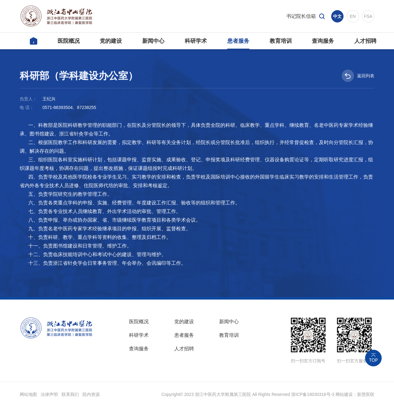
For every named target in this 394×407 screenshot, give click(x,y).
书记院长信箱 (301, 16)
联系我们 (70, 394)
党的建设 (184, 321)
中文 (337, 16)
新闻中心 (229, 321)
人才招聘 (184, 348)
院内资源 (91, 394)
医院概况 (139, 321)
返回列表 (358, 76)
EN (353, 16)
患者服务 (184, 335)
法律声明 (49, 394)
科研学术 (139, 335)
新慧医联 (365, 394)
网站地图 (28, 394)
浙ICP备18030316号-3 (312, 394)
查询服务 (139, 348)
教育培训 (229, 335)
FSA (368, 16)
